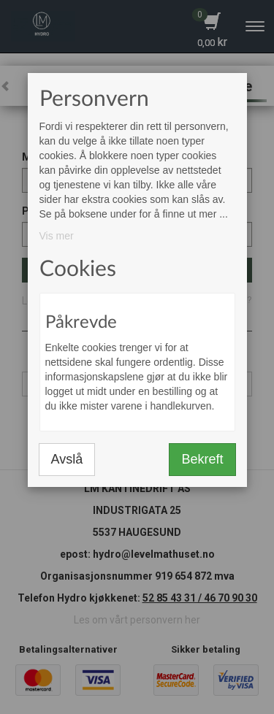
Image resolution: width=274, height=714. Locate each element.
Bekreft (202, 459)
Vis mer (56, 236)
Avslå (67, 459)
